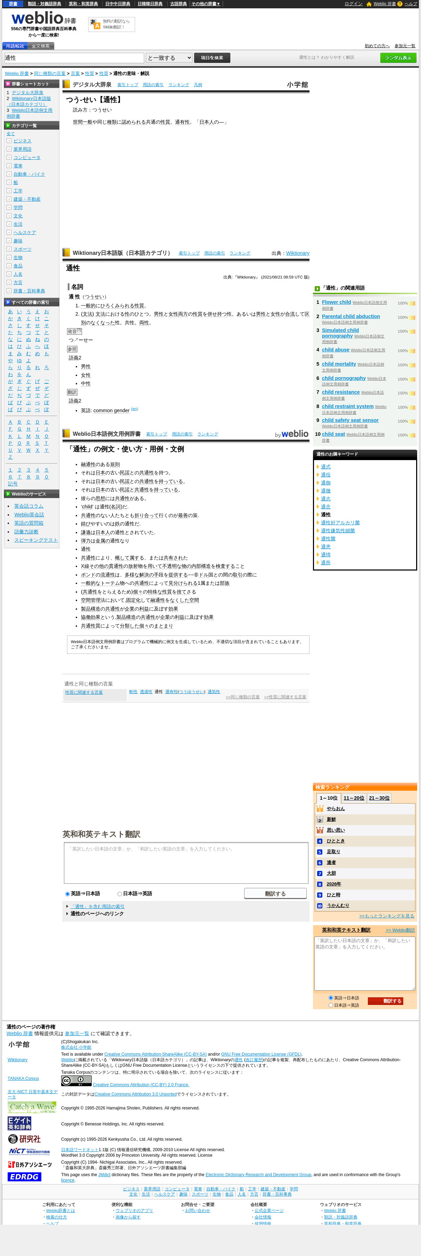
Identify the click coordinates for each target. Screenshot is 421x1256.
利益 (144, 609)
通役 (326, 474)
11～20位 (354, 798)
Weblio (67, 1059)
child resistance (341, 392)
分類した (129, 626)
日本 (100, 472)
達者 (331, 862)
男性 (159, 314)
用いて (155, 566)
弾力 (86, 540)
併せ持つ (217, 314)
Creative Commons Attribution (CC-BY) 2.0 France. (141, 1084)
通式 (326, 466)
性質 (89, 73)
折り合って (146, 515)
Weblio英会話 (29, 514)
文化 (18, 215)
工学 (18, 190)
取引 (237, 574)
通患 (326, 546)
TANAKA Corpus (23, 1078)
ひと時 (333, 894)
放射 (133, 566)
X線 (85, 566)
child (87, 506)
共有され (173, 557)
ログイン (354, 3)
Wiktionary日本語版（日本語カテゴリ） (123, 253)
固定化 (133, 600)
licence (67, 1180)
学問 (18, 207)
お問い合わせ (197, 1210)
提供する (178, 574)
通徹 (326, 490)
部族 (225, 583)
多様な (132, 574)
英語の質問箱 (28, 523)
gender (122, 410)
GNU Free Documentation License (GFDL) (261, 1054)
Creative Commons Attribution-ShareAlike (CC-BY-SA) (156, 1054)
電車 (18, 165)
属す (134, 557)
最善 (183, 515)
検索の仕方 (56, 1217)
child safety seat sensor (350, 420)
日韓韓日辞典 (150, 3)
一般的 (88, 305)
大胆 (331, 873)
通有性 (182, 122)
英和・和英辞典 (83, 3)
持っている (171, 481)
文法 (87, 314)
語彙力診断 (26, 531)
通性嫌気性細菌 (338, 530)
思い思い (336, 830)
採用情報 (263, 1223)
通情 (326, 554)
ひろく (107, 305)
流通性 (107, 574)
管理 (95, 600)
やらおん (336, 808)
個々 (138, 591)
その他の (99, 566)
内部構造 (201, 566)
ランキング (178, 84)
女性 (173, 314)
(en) (134, 409)
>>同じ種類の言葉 (242, 697)
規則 (115, 464)
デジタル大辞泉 (92, 85)
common (103, 410)
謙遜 (86, 532)
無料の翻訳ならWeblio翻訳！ (116, 24)
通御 (326, 482)
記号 (13, 484)
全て (11, 134)
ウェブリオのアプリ (134, 1210)
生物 (18, 257)
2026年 (334, 884)
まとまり (163, 626)
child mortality (339, 364)
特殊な (155, 591)
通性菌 (328, 538)
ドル (203, 574)
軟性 (133, 692)
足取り (333, 851)
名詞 (116, 506)
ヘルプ (411, 3)
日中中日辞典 (117, 3)
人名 (18, 274)
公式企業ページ (269, 1210)
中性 (86, 383)
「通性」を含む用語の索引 (98, 906)
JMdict (104, 1174)
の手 (154, 574)
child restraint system (348, 406)
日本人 (206, 122)
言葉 (75, 73)
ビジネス (23, 140)
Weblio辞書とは (60, 1210)
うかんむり (338, 905)
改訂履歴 (254, 1059)
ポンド (88, 574)
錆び (86, 523)
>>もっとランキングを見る (387, 915)
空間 (86, 600)
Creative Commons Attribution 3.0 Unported (135, 1094)
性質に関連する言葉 (84, 692)
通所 (326, 562)
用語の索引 (153, 84)
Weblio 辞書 (385, 3)
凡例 (198, 84)
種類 (112, 122)
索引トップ (127, 84)
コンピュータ (27, 157)
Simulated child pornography (340, 333)
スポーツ (23, 249)
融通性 (88, 464)
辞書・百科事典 (29, 290)
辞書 (13, 3)
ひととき (336, 840)
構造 (95, 609)
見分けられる (183, 583)
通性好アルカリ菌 (340, 522)
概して (122, 557)
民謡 (125, 472)
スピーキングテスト (36, 540)
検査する (225, 566)
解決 (144, 574)
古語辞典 (178, 3)
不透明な (172, 566)
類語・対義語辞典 (44, 3)
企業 (129, 609)
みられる (124, 305)
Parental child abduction (351, 316)
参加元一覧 (405, 45)
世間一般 (82, 122)
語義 (74, 357)
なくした (179, 600)
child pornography (344, 378)
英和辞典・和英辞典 (343, 1223)
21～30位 (379, 798)
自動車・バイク (29, 174)
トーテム (110, 583)
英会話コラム (28, 506)
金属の (103, 540)
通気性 (214, 692)
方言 (18, 282)
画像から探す (128, 1217)
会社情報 (263, 1217)
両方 (183, 314)
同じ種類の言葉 (50, 73)
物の (186, 566)
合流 (290, 314)
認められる (134, 122)
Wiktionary (297, 253)
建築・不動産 (27, 199)
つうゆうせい (191, 692)
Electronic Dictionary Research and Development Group (258, 1174)
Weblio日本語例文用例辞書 (107, 434)
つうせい (94, 296)
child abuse (335, 349)
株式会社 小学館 (76, 1047)
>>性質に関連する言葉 (285, 697)
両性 (144, 322)
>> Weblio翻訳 (400, 930)
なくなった (103, 322)
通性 (238, 1059)
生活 (18, 224)
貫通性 (116, 566)
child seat (333, 434)
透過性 (146, 692)
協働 (86, 617)
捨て (182, 591)
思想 (100, 498)
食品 (18, 265)
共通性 (146, 472)
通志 (326, 498)
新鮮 (331, 819)
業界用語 (23, 149)
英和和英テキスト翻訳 (101, 834)
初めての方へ (377, 45)
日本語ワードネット (80, 1149)
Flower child (336, 302)
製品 (86, 609)
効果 (173, 609)
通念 (326, 506)
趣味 (18, 240)
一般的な (90, 583)
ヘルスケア (25, 232)
